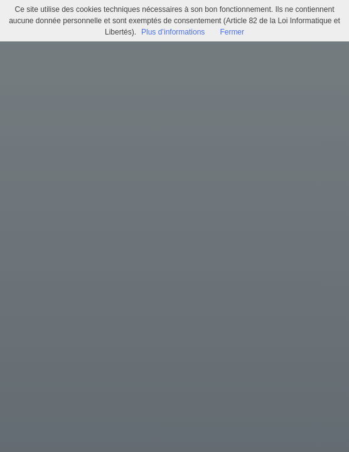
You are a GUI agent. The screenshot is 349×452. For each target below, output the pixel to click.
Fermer (232, 32)
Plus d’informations (173, 32)
